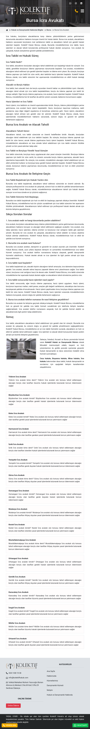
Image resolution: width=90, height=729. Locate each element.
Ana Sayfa (51, 671)
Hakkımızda (51, 676)
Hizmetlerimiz (52, 681)
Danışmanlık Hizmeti (55, 685)
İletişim (50, 690)
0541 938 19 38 (15, 673)
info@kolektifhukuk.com (18, 678)
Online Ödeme (13, 705)
